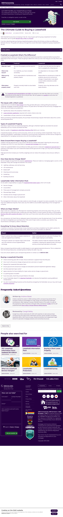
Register (60, 1)
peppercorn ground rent (52, 147)
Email (4, 403)
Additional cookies (5, 513)
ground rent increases (32, 144)
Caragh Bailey (28, 311)
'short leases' (20, 105)
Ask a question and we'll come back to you (10, 410)
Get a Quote (16, 21)
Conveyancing (10, 7)
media (49, 304)
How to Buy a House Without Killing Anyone (34, 305)
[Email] (11, 406)
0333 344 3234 (8, 386)
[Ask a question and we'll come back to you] (11, 418)
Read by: (26, 33)
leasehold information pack (32, 183)
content (45, 95)
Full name (5, 396)
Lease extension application (11, 113)
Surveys (50, 385)
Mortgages (58, 385)
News (6, 7)
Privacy (17, 427)
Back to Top (5, 326)
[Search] (55, 4)
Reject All (54, 513)
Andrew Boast (8, 33)
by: (1, 33)
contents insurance (8, 283)
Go (61, 4)
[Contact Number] (16, 400)
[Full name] (6, 399)
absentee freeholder (26, 278)
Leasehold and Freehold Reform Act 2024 (19, 93)
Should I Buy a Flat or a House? (24, 38)
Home (2, 7)
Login (56, 1)
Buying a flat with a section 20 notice (11, 214)
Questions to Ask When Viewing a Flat (22, 130)
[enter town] (47, 391)
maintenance (28, 161)
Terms (12, 427)
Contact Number (16, 397)
